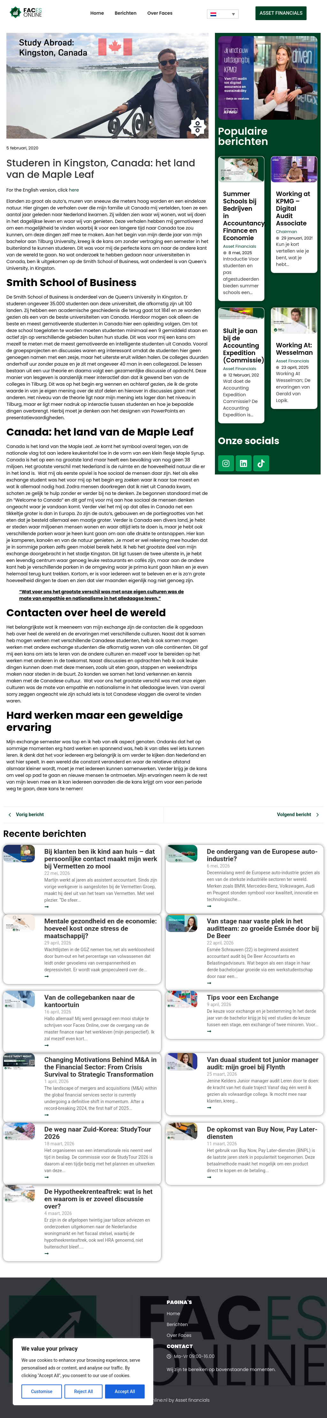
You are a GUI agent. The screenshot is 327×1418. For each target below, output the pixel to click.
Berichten (125, 13)
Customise (41, 1391)
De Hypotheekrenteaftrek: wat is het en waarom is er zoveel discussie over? (98, 1199)
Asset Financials (239, 246)
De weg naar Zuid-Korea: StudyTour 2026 (97, 1133)
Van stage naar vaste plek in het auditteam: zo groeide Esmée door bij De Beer (263, 929)
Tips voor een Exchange (243, 997)
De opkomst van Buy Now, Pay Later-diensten (262, 1133)
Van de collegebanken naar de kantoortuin (89, 1001)
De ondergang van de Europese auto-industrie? (262, 855)
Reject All (83, 1391)
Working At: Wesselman (294, 349)
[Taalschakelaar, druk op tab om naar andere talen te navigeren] (223, 14)
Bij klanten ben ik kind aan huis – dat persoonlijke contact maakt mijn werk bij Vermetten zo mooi (100, 859)
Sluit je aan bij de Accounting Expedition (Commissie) (243, 346)
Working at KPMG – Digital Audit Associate (293, 209)
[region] (83, 1371)
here (74, 190)
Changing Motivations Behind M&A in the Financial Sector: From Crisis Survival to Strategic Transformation (100, 1067)
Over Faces (159, 13)
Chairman (286, 232)
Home (97, 13)
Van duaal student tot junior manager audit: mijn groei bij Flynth (262, 1063)
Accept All (125, 1391)
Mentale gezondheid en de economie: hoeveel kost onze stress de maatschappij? (100, 929)
